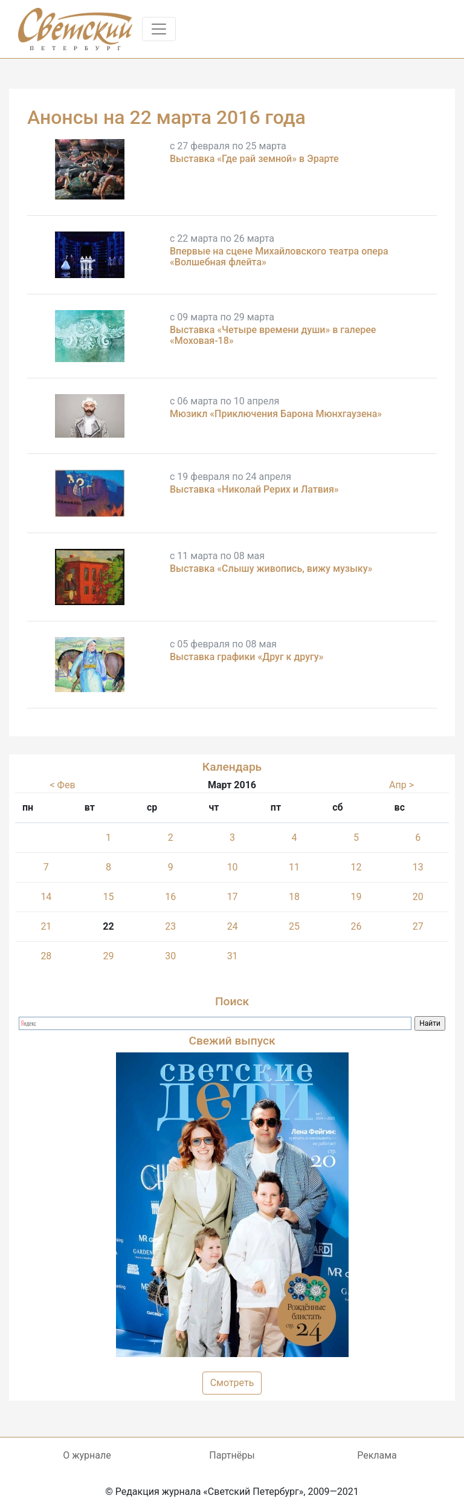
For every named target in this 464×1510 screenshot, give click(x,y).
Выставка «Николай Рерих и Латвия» (254, 489)
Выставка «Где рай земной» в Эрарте (254, 158)
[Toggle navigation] (159, 29)
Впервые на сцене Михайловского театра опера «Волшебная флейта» (279, 256)
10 (232, 867)
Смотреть (232, 1382)
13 (418, 867)
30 (170, 956)
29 (108, 956)
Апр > (401, 785)
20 (418, 896)
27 (418, 926)
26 (355, 926)
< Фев (62, 785)
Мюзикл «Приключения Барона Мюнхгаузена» (276, 414)
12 (355, 867)
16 (170, 896)
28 (45, 956)
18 (294, 896)
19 (355, 896)
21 (45, 926)
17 (232, 896)
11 (294, 867)
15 (108, 896)
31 (232, 956)
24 (232, 926)
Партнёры (231, 1455)
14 (45, 896)
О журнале (87, 1455)
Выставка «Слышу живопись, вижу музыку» (271, 568)
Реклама (377, 1455)
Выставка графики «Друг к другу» (246, 657)
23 (170, 926)
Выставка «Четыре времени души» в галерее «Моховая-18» (273, 335)
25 (294, 926)
